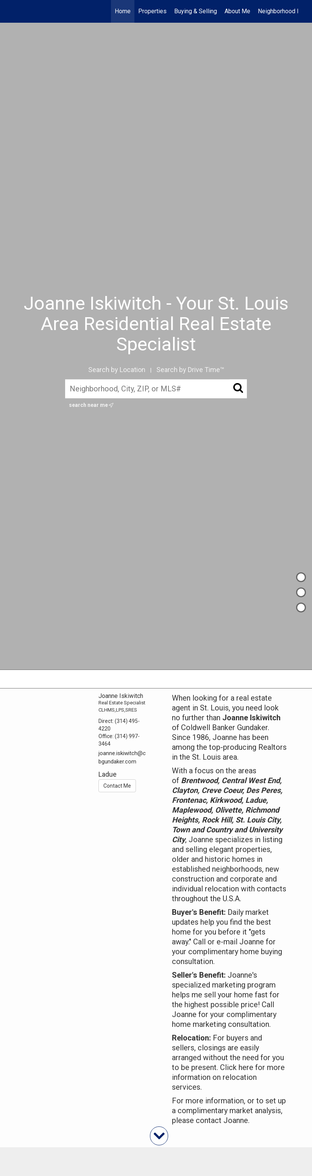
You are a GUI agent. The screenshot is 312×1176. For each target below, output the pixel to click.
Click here (236, 1067)
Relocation (190, 1037)
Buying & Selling (195, 11)
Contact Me (117, 786)
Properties (152, 11)
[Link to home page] (18, 11)
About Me (237, 11)
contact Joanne (222, 1120)
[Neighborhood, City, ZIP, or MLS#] (156, 388)
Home (123, 11)
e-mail (227, 941)
